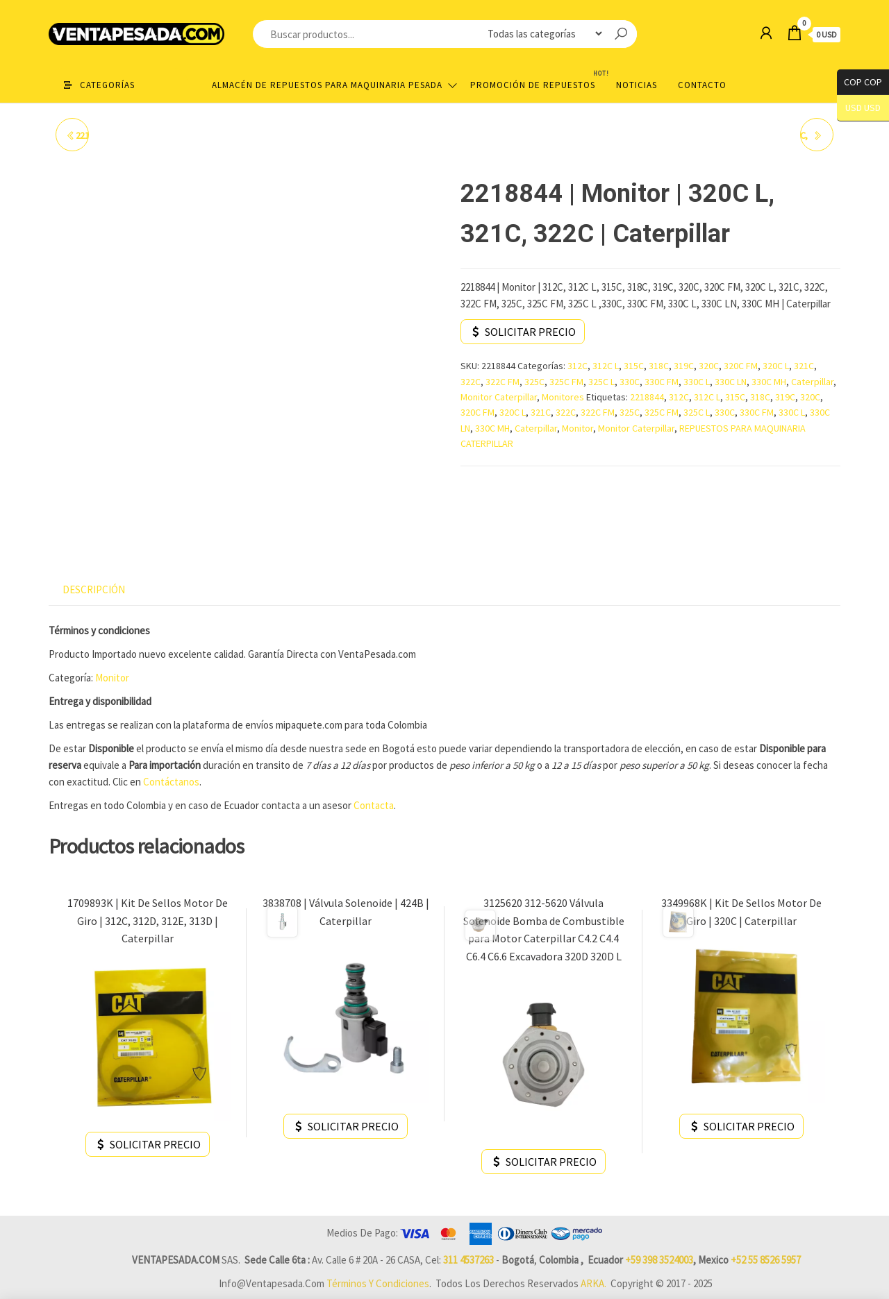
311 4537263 (468, 1259)
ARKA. (593, 1283)
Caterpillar (812, 381)
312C (577, 365)
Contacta (374, 805)
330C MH (768, 381)
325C (534, 381)
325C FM (566, 381)
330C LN (731, 381)
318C (659, 365)
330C (630, 381)
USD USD (863, 108)
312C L (605, 365)
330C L (696, 381)
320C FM (741, 365)
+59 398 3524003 (659, 1259)
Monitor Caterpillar (498, 397)
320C (709, 365)
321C (804, 365)
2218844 (647, 397)
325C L (601, 381)
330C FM (662, 381)
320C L (776, 365)
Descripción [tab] (94, 589)
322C (470, 381)
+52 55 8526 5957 (766, 1259)
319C (684, 365)
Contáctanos (170, 781)
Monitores (563, 397)
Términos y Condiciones (377, 1283)
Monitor (577, 428)
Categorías (107, 85)
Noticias (636, 85)
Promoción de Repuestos (538, 79)
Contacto (702, 85)
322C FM (502, 381)
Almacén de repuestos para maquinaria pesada (327, 85)
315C (634, 365)
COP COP (859, 82)
